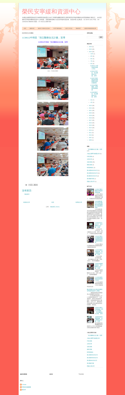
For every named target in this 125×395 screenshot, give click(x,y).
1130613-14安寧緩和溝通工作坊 (94, 67)
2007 (90, 137)
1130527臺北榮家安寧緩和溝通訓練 (99, 191)
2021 (90, 110)
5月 (91, 100)
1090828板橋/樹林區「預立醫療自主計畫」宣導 (99, 266)
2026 (90, 46)
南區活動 (89, 164)
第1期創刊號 (90, 178)
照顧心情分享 (91, 181)
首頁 (25, 28)
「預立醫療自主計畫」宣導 (94, 149)
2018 (90, 118)
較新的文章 (26, 202)
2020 (90, 113)
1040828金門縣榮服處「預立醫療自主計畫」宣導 (99, 319)
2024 (90, 51)
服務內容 (32, 28)
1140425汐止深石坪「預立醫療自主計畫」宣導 (99, 225)
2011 (90, 132)
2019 (90, 115)
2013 (90, 130)
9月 (91, 56)
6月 (91, 63)
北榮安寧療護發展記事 (90, 28)
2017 (90, 120)
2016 (90, 123)
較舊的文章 (79, 202)
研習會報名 (90, 167)
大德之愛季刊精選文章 (93, 153)
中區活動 (89, 156)
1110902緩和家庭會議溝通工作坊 (99, 279)
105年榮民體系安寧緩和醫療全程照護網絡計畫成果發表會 (99, 204)
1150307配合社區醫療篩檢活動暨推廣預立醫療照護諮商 (99, 239)
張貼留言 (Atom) (54, 206)
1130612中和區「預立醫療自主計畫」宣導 (94, 74)
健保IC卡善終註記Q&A (44, 28)
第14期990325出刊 (92, 170)
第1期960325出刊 (92, 176)
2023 (90, 105)
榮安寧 (24, 389)
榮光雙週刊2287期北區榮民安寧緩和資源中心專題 (94, 290)
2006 (90, 140)
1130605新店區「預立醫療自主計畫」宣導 (94, 95)
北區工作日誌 (68, 28)
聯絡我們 (78, 28)
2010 (90, 135)
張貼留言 (26, 194)
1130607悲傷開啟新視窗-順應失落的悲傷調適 (94, 81)
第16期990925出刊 (92, 173)
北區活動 (89, 162)
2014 (90, 127)
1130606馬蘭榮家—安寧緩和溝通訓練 (94, 88)
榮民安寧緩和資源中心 (51, 11)
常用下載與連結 (57, 28)
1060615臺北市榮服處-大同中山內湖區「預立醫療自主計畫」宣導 (99, 310)
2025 (90, 49)
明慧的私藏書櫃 (26, 387)
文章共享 (89, 159)
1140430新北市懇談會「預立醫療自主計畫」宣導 (99, 252)
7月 (91, 61)
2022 (90, 108)
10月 (91, 53)
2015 (90, 125)
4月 (91, 102)
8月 (91, 58)
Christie (24, 384)
